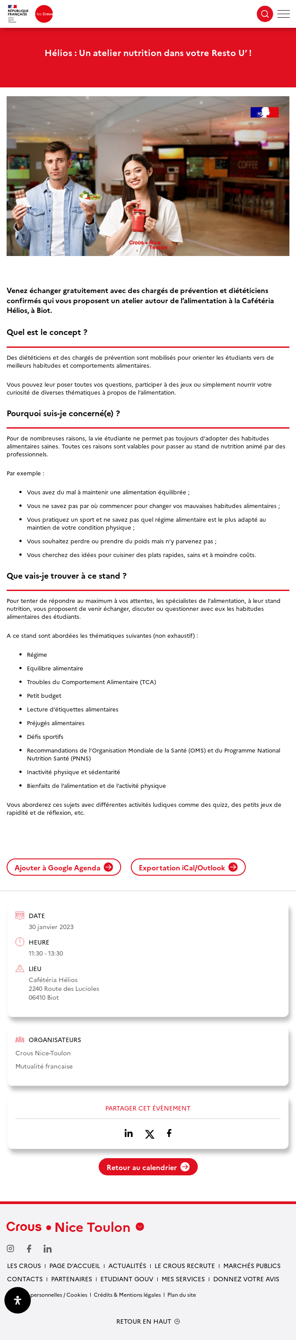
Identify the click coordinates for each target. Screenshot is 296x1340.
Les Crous (24, 1265)
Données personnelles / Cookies (47, 1294)
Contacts (25, 1278)
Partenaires (71, 1278)
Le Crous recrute (185, 1265)
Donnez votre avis (246, 1278)
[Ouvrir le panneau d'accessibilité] (17, 1300)
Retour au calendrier (148, 1167)
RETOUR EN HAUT (143, 1321)
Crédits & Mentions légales (127, 1294)
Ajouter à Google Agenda (64, 867)
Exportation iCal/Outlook (188, 867)
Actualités (127, 1265)
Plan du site (181, 1294)
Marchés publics (252, 1265)
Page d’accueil (74, 1265)
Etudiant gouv (126, 1278)
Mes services (183, 1278)
